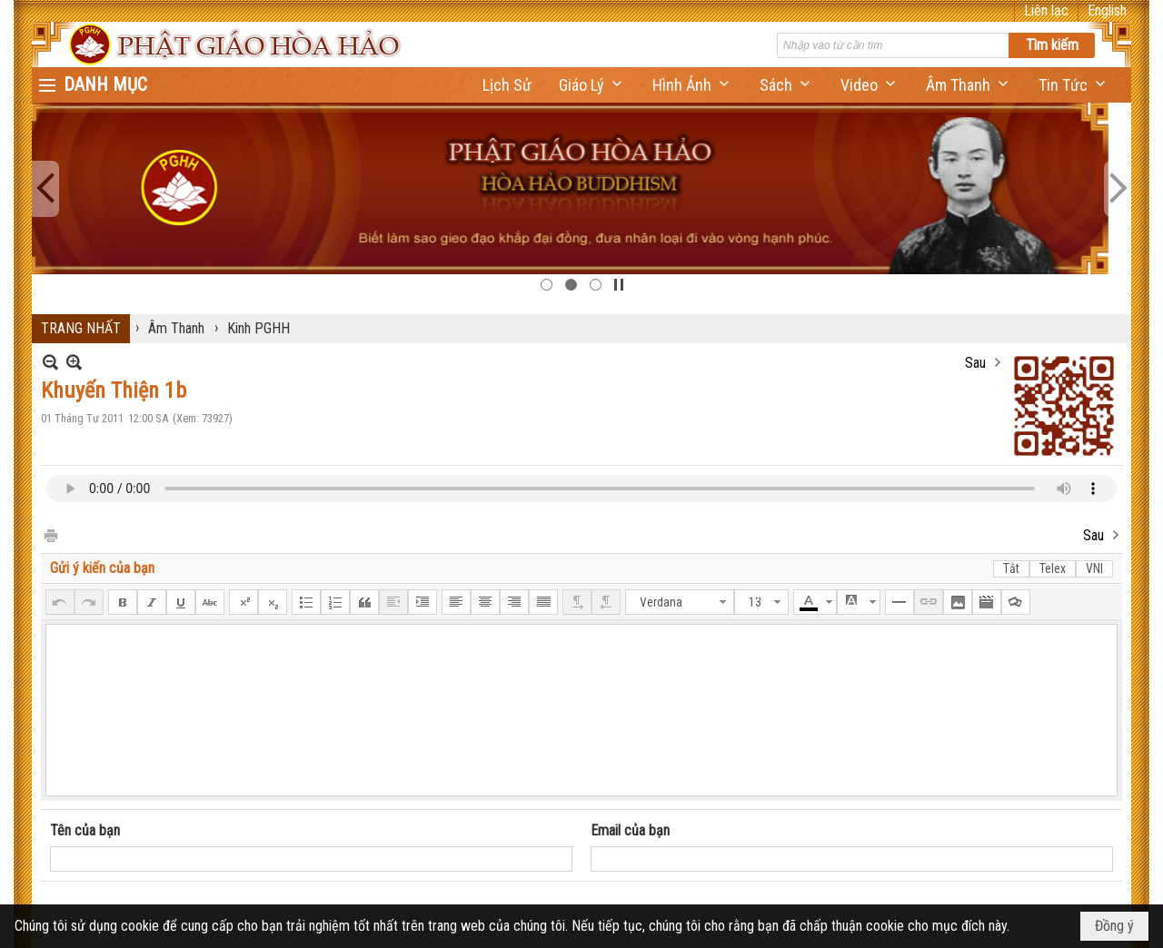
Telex (1052, 568)
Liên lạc (1046, 10)
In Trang (50, 534)
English (1107, 10)
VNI (1094, 568)
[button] (592, 85)
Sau (975, 362)
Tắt (1011, 568)
